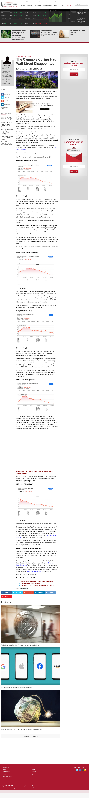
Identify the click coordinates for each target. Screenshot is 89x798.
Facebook (5, 94)
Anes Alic (21, 69)
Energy (4, 774)
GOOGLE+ (28, 592)
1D (50, 10)
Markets (29, 5)
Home (23, 5)
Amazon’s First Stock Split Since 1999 (77, 31)
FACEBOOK (6, 592)
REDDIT (49, 592)
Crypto (56, 5)
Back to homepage (22, 589)
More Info (4, 82)
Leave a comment (30, 736)
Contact (33, 769)
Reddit (4, 108)
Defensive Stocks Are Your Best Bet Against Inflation (7, 138)
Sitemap (33, 771)
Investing (38, 5)
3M (56, 10)
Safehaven (6, 767)
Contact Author (6, 83)
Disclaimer (24, 788)
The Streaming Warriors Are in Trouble (49, 31)
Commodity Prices (5, 10)
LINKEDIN (39, 592)
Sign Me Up (73, 74)
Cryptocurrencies (7, 776)
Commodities (47, 5)
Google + (5, 101)
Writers (69, 5)
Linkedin (5, 104)
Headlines (73, 10)
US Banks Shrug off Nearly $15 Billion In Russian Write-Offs (6, 118)
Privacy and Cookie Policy (34, 788)
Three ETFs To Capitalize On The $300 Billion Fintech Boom (6, 144)
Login (32, 774)
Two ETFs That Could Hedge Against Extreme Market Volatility (7, 131)
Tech (62, 5)
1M (53, 10)
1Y (58, 10)
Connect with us (80, 767)
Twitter (5, 97)
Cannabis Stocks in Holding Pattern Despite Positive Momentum (19, 33)
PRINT (5, 596)
